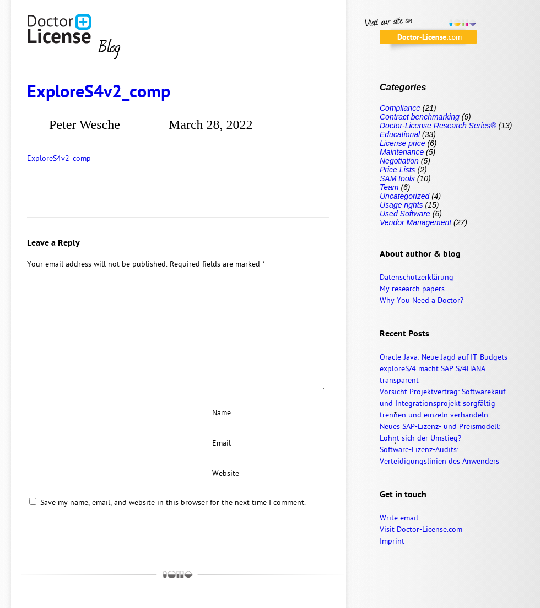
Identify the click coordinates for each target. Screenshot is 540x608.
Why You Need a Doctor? (421, 301)
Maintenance (402, 152)
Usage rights (401, 204)
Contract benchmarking (420, 116)
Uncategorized (404, 196)
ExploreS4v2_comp (98, 93)
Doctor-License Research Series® (438, 125)
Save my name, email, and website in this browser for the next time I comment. (173, 503)
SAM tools (397, 178)
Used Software (405, 213)
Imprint (392, 541)
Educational (400, 134)
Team (389, 187)
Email (267, 443)
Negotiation (399, 160)
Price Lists (397, 169)
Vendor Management (415, 222)
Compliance (400, 108)
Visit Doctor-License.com (421, 530)
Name (267, 413)
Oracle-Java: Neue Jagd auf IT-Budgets (443, 357)
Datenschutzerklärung (416, 278)
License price (402, 143)
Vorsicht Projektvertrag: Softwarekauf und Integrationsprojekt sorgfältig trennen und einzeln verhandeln (442, 404)
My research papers (412, 289)
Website (225, 474)
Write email (399, 518)
